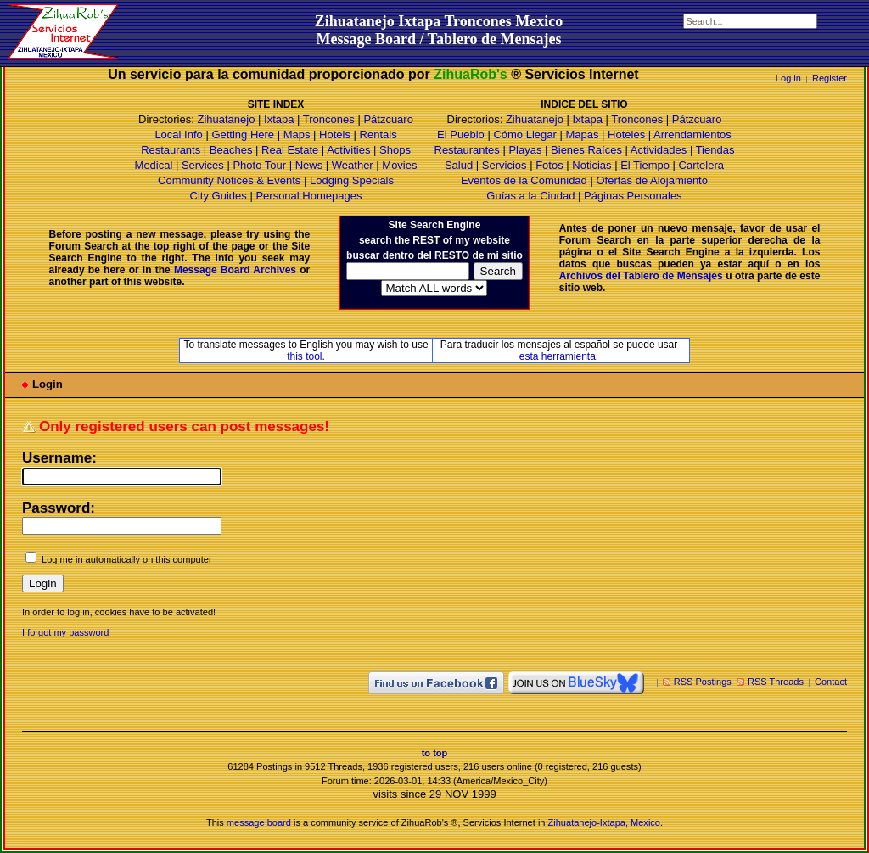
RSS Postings (703, 681)
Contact (831, 681)
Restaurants (170, 149)
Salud (459, 165)
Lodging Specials (352, 180)
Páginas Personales (633, 195)
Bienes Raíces (586, 149)
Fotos (549, 165)
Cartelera (701, 165)
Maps (297, 134)
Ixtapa (279, 119)
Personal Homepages (308, 195)
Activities (348, 149)
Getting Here (242, 134)
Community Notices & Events (231, 180)
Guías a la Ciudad (530, 195)
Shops (395, 149)
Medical (154, 165)
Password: (58, 508)
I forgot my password (65, 632)
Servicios (504, 165)
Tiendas (715, 149)
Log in (788, 78)
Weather (352, 165)
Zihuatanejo (226, 119)
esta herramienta (557, 356)
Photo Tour (259, 165)
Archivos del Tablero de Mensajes (641, 276)
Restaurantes (467, 149)
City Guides (218, 195)
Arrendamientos (692, 134)
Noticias (591, 165)
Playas (524, 149)
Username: (59, 458)
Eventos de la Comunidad (524, 180)
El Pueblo (461, 134)
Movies (399, 165)
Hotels (334, 134)
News (309, 165)
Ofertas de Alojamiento (652, 180)
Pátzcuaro (388, 119)
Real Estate (289, 149)
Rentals (378, 134)
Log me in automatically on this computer (127, 559)
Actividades (659, 149)
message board (259, 822)
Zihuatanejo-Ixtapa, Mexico (604, 822)
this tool (304, 356)
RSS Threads (776, 681)
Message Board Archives (235, 270)
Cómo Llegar (524, 134)
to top (435, 753)
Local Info (178, 134)
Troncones (329, 119)
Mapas (581, 134)
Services (203, 165)
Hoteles (626, 134)
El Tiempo (645, 165)
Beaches (231, 149)
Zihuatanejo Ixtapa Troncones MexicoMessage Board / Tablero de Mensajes (439, 30)
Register (829, 78)
